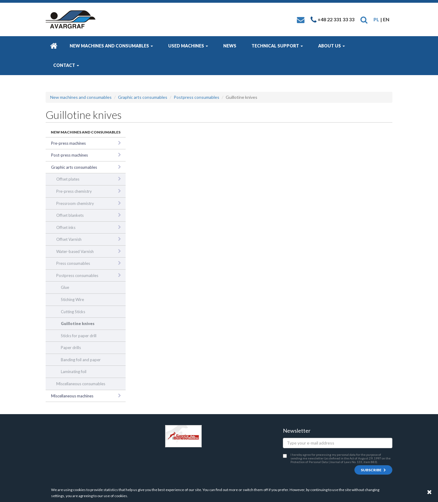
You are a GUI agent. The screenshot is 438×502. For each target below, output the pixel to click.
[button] (363, 19)
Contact (66, 65)
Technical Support (277, 45)
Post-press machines (69, 155)
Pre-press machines (68, 143)
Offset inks (65, 227)
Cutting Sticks (73, 311)
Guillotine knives (78, 323)
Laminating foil (73, 371)
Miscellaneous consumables (80, 383)
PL (376, 19)
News (229, 45)
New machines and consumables (111, 45)
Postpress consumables (196, 97)
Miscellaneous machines (72, 395)
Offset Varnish (69, 239)
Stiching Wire (72, 299)
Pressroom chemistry (75, 203)
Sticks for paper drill (78, 335)
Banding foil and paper (81, 359)
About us (331, 45)
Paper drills (71, 347)
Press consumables (73, 263)
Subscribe (373, 470)
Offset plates (67, 179)
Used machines (188, 45)
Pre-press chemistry (74, 191)
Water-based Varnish (75, 251)
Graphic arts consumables (142, 97)
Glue (65, 287)
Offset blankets (70, 215)
